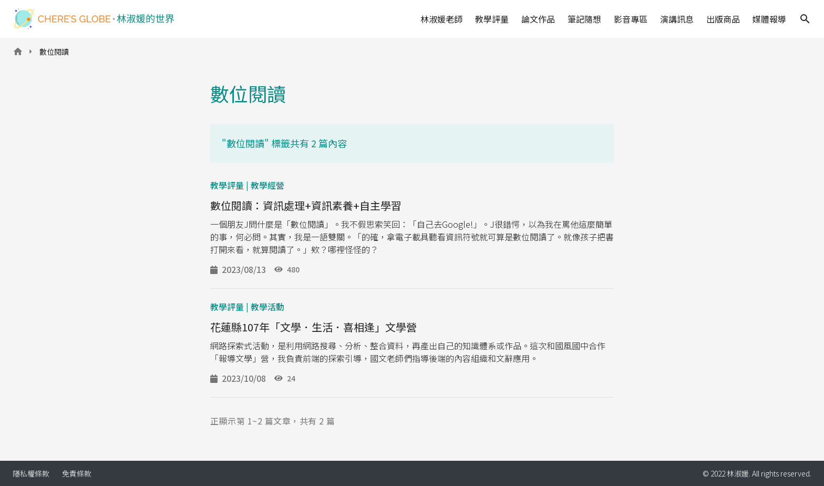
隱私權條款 (31, 473)
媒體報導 (769, 19)
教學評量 (492, 19)
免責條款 (76, 473)
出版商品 (723, 19)
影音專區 (630, 19)
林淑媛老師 (441, 19)
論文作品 (538, 19)
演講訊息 (677, 19)
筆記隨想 (584, 19)
